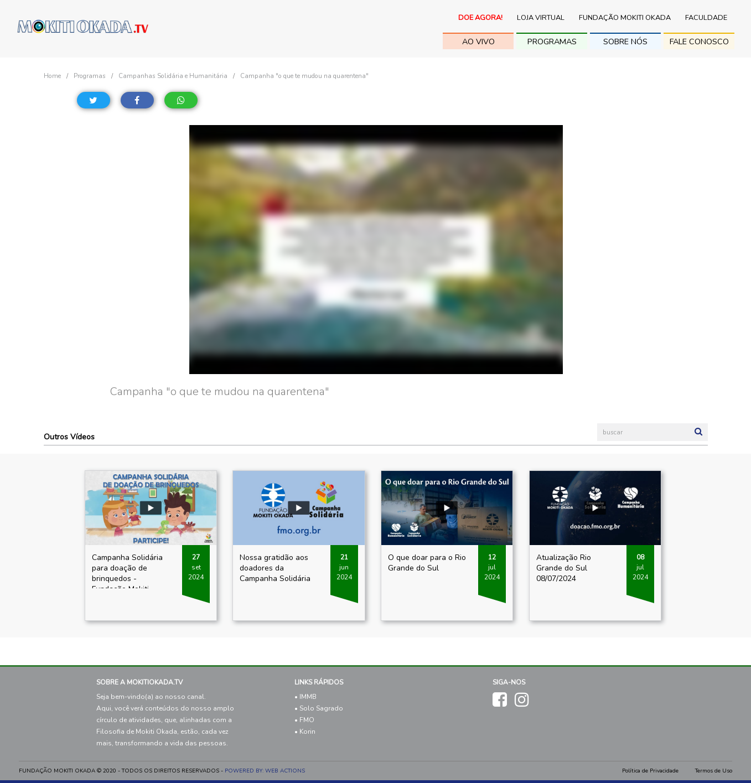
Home (52, 75)
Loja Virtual (540, 18)
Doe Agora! (480, 18)
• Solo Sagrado (318, 708)
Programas (552, 41)
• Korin (304, 731)
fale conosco (699, 41)
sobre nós (625, 41)
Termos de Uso (713, 771)
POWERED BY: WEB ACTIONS (265, 771)
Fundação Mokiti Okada (625, 18)
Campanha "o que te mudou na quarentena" (304, 75)
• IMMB (305, 696)
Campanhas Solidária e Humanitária (172, 75)
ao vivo (478, 41)
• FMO (304, 719)
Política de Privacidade (650, 771)
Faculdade (706, 18)
